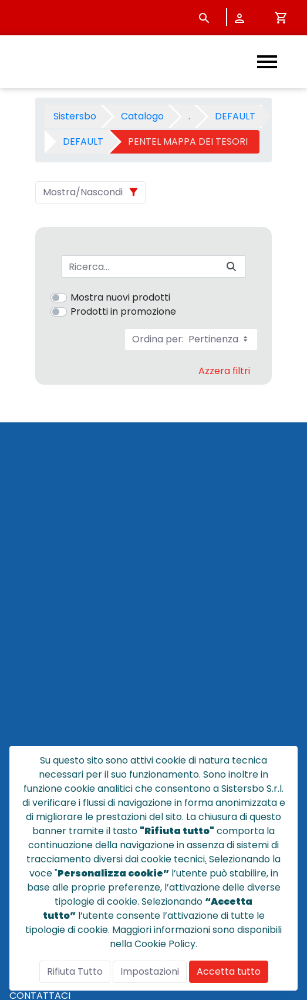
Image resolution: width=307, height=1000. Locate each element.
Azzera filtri (224, 371)
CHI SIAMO (33, 683)
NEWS (22, 697)
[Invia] (231, 267)
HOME (23, 655)
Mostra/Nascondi (83, 192)
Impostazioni (149, 971)
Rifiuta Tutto (75, 971)
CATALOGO (35, 669)
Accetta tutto (229, 971)
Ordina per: (191, 339)
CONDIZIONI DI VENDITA (63, 725)
